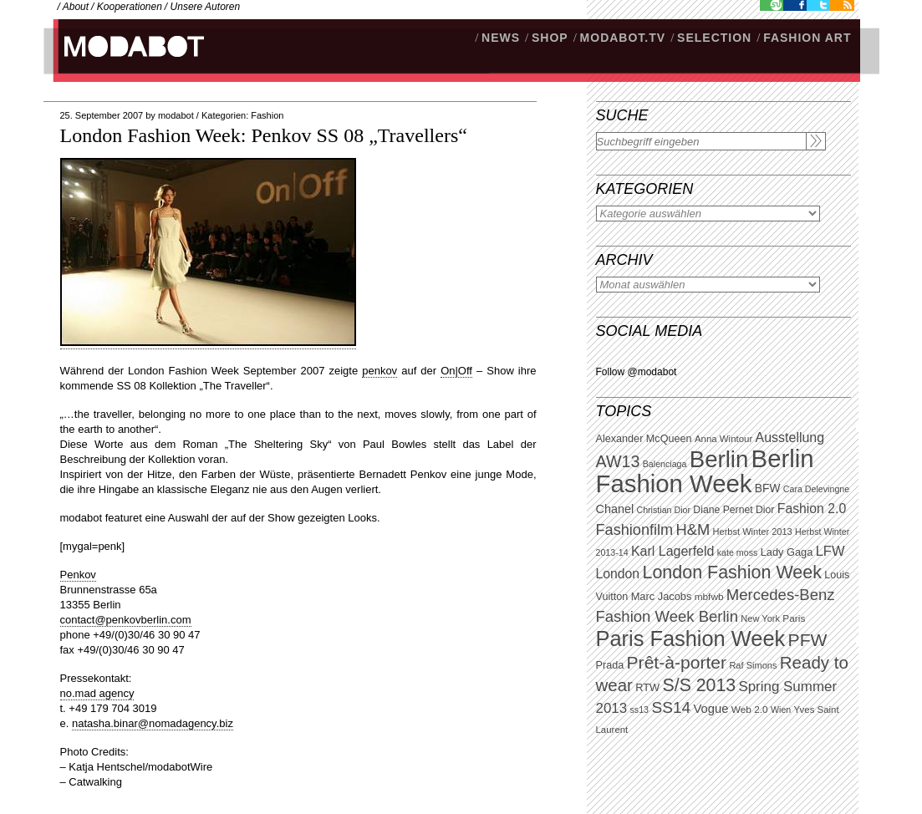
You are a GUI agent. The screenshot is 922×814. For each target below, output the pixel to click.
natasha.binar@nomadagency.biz (152, 723)
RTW (647, 687)
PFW (808, 639)
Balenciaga (665, 464)
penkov (379, 370)
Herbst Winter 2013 (752, 532)
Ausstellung (790, 437)
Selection (714, 37)
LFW (830, 551)
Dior (765, 510)
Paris (793, 618)
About (76, 7)
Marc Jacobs (661, 596)
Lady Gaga (787, 552)
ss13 (639, 710)
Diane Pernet (722, 510)
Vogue (710, 708)
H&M (693, 529)
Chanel (615, 509)
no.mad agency (97, 693)
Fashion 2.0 (811, 508)
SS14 (670, 707)
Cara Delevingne (816, 489)
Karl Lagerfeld (672, 551)
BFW (768, 488)
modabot (176, 115)
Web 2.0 (749, 709)
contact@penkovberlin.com (125, 619)
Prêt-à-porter (676, 662)
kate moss (737, 552)
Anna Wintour (723, 439)
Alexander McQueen (644, 439)
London (618, 574)
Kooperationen (129, 7)
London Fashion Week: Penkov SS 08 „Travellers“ (263, 135)
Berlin (719, 459)
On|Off (456, 370)
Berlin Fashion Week (705, 471)
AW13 (618, 461)
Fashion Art (807, 37)
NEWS (500, 37)
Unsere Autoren (206, 7)
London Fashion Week (731, 572)
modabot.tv (623, 37)
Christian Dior (663, 510)
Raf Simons (753, 665)
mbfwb (709, 597)
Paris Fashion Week (691, 638)
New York (760, 618)
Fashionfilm (635, 529)
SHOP (550, 37)
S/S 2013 (699, 685)
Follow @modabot (636, 372)
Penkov (78, 574)
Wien (781, 710)
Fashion (267, 115)
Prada (610, 665)
